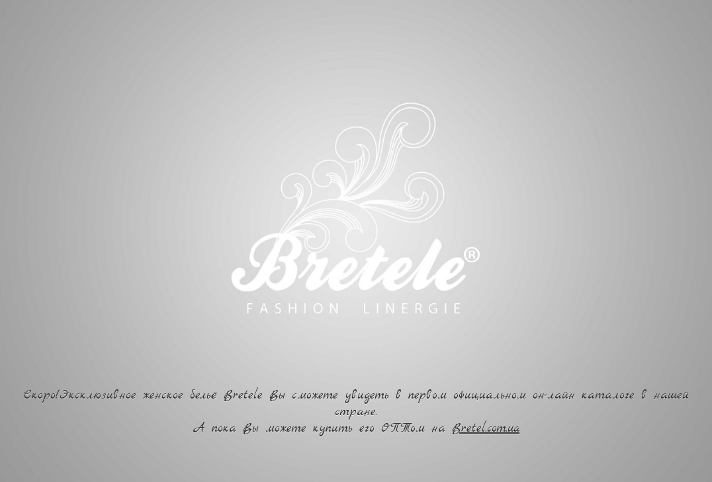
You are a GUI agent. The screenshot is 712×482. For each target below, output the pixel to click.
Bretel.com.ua (485, 428)
